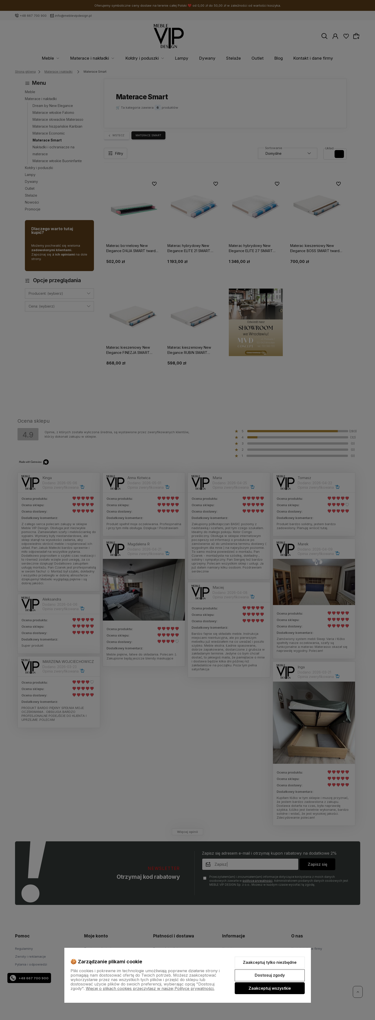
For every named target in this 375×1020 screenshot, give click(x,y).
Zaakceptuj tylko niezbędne (270, 962)
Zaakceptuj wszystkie (270, 988)
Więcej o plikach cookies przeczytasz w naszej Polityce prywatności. (150, 988)
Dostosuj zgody (270, 975)
